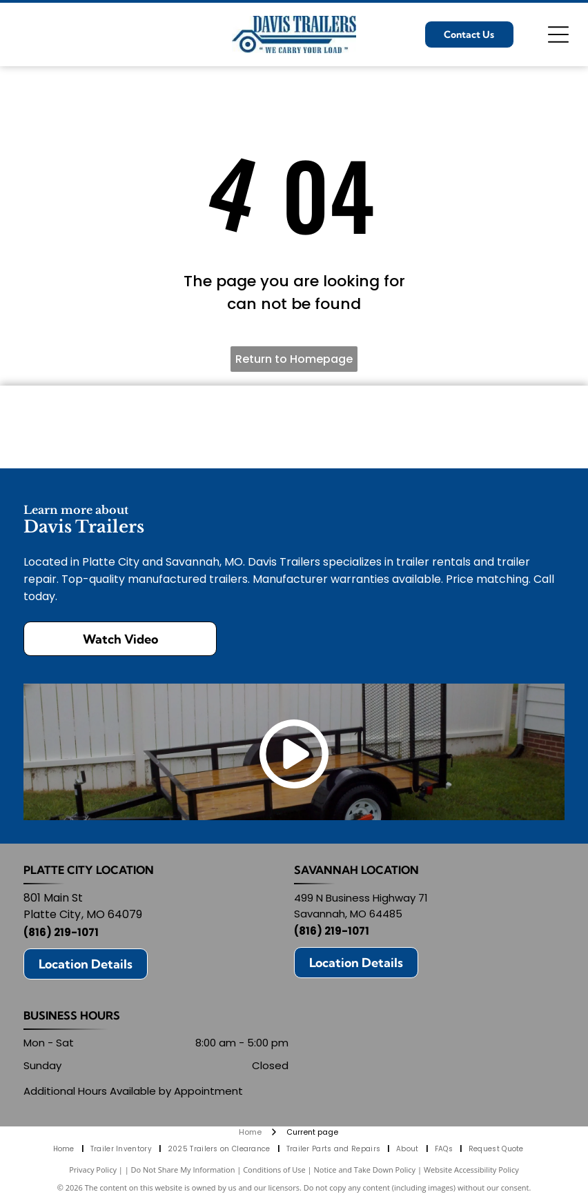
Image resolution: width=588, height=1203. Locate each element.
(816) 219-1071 (61, 932)
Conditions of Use (274, 1169)
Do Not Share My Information (183, 1169)
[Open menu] (558, 34)
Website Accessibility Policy (471, 1169)
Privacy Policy (93, 1169)
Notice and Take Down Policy (365, 1169)
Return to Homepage (294, 359)
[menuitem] (65, 1149)
